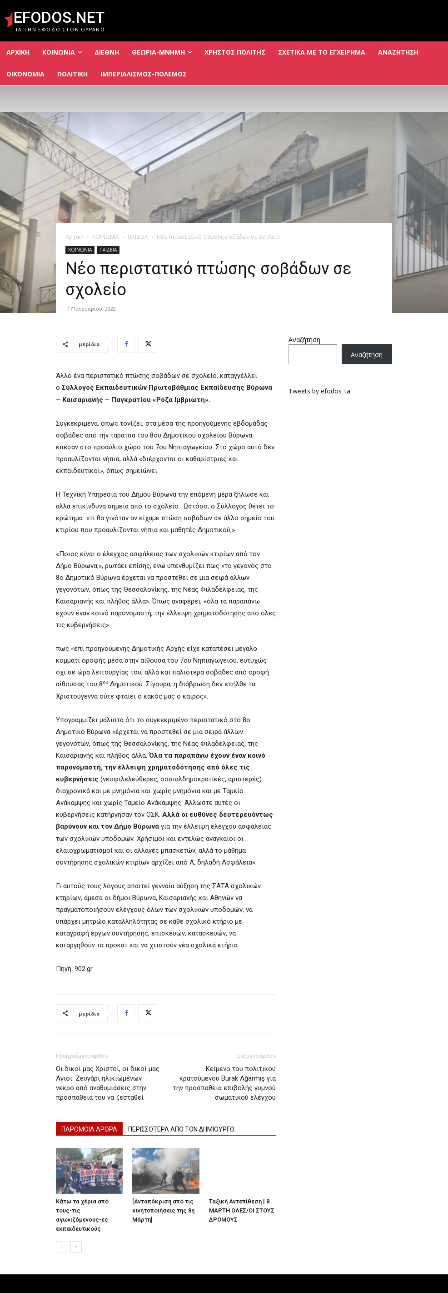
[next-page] (76, 1247)
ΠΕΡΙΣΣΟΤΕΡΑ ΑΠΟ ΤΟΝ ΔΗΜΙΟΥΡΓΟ (181, 1129)
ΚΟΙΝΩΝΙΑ (105, 237)
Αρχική (74, 237)
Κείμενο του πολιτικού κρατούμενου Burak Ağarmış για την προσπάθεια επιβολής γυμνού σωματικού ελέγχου (224, 1083)
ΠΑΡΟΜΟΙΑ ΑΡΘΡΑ (89, 1129)
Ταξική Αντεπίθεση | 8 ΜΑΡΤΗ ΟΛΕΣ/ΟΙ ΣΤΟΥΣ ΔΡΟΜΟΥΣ (241, 1210)
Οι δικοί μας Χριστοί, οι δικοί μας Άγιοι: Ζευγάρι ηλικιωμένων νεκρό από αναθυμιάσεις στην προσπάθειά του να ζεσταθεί (107, 1083)
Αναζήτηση (304, 339)
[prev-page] (61, 1247)
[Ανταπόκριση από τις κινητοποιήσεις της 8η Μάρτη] (163, 1210)
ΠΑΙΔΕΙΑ (138, 237)
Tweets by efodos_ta (319, 391)
